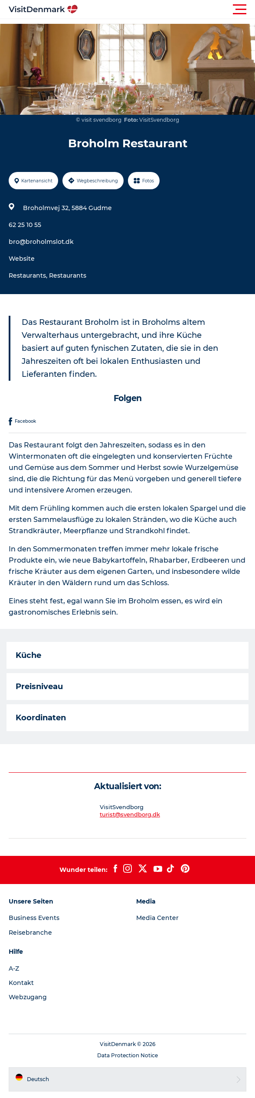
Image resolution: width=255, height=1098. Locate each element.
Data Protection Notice (127, 1055)
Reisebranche (30, 932)
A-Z (14, 968)
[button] (166, 9)
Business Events (34, 918)
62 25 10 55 (25, 225)
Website (22, 258)
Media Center (157, 918)
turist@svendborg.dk (130, 814)
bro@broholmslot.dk (41, 242)
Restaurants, (29, 275)
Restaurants (67, 275)
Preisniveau (39, 686)
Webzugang (28, 997)
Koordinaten (41, 717)
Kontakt (21, 983)
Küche (28, 655)
